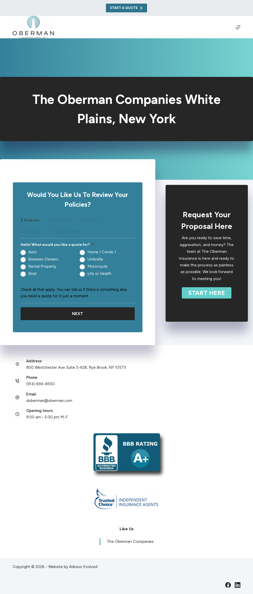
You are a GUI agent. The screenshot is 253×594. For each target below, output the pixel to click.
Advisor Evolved (83, 566)
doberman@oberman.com (49, 400)
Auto (32, 252)
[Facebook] (228, 585)
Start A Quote (126, 8)
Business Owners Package (46, 259)
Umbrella (95, 259)
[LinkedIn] (237, 585)
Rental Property (42, 266)
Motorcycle (97, 266)
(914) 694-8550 (40, 383)
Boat (32, 273)
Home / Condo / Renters (105, 252)
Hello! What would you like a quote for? (57, 244)
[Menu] (238, 27)
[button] (206, 293)
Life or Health (99, 273)
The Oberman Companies (130, 541)
